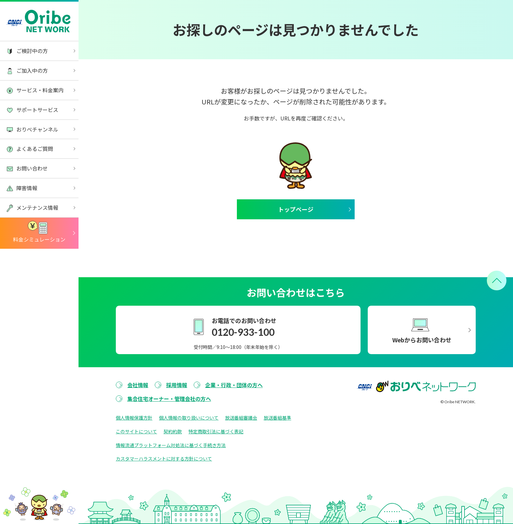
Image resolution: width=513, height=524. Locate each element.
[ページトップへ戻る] (496, 280)
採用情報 (176, 385)
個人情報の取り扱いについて (189, 417)
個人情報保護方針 (134, 417)
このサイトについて (136, 431)
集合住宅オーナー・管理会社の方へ (169, 399)
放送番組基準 (277, 417)
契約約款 (173, 431)
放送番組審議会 (241, 417)
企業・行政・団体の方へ (234, 385)
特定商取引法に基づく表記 (215, 431)
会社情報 (137, 385)
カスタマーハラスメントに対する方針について (164, 459)
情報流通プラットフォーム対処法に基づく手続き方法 (171, 445)
